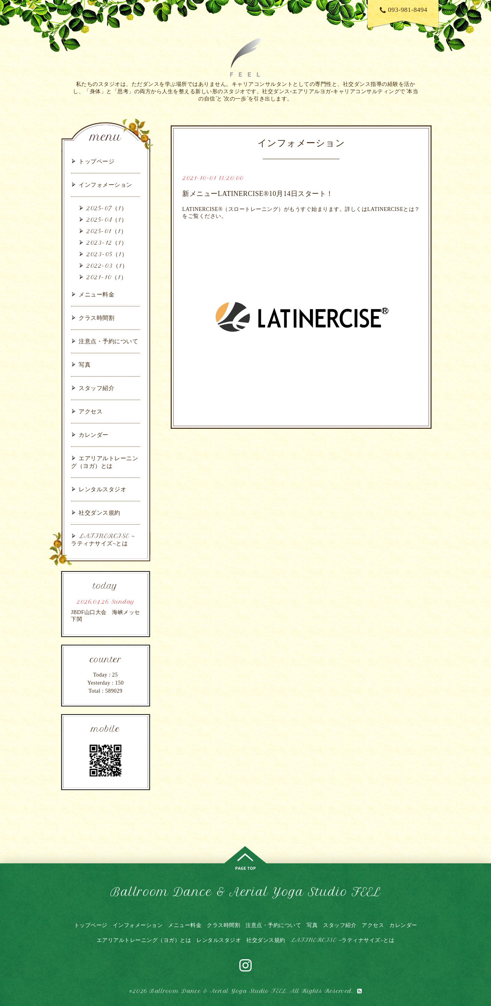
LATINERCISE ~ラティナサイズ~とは (103, 539)
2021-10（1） (106, 277)
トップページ (96, 161)
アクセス (90, 411)
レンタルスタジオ (102, 489)
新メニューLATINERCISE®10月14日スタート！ (257, 194)
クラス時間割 (96, 317)
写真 (85, 364)
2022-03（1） (107, 265)
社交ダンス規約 (99, 512)
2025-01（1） (106, 231)
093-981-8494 (403, 9)
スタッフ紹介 (96, 388)
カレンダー (94, 434)
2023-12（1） (106, 242)
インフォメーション (105, 184)
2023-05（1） (106, 254)
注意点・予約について (108, 341)
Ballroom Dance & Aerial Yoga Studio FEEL (245, 892)
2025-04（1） (106, 219)
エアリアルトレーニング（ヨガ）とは (104, 461)
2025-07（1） (106, 208)
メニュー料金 (96, 294)
